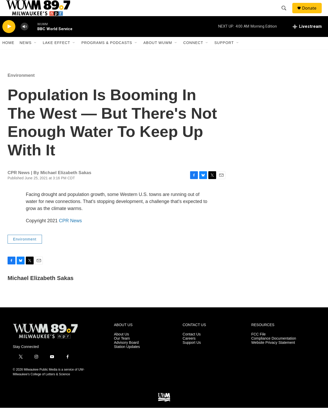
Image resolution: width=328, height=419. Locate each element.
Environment (21, 86)
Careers (189, 350)
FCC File (258, 345)
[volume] (24, 38)
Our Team (122, 350)
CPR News (70, 231)
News (26, 54)
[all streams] (307, 37)
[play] (9, 38)
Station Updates (127, 358)
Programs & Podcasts (106, 54)
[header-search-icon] (286, 13)
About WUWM (157, 54)
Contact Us (192, 345)
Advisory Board (126, 354)
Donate (312, 13)
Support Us (192, 354)
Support (224, 54)
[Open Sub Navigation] (35, 54)
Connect (193, 54)
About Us (121, 345)
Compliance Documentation (273, 350)
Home (8, 54)
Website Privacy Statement (273, 354)
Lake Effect (56, 54)
